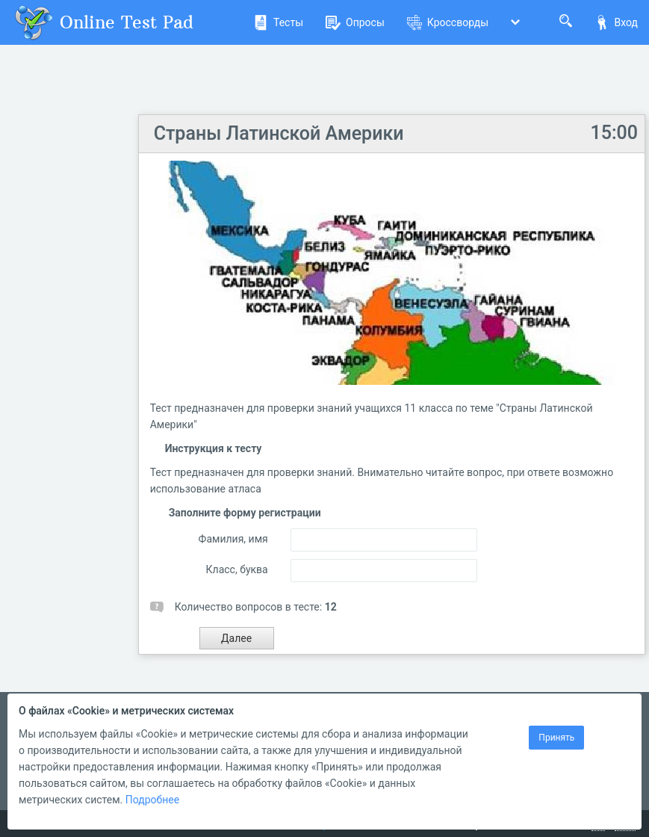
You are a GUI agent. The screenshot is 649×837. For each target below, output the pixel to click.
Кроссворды (447, 22)
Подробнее (152, 800)
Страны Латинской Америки (279, 133)
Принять (556, 737)
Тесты (278, 22)
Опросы (355, 22)
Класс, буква (237, 569)
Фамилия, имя (233, 539)
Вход (616, 22)
